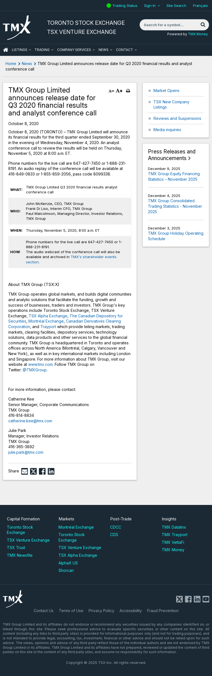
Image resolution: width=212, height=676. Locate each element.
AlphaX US (68, 563)
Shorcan (66, 570)
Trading (42, 50)
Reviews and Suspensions (177, 118)
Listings (19, 50)
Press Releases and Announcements (171, 154)
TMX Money (198, 34)
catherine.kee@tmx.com (30, 420)
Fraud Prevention (163, 610)
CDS (114, 534)
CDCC (115, 527)
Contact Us (44, 610)
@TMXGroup (35, 369)
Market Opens (166, 90)
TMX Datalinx (174, 527)
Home (11, 63)
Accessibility (131, 610)
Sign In (150, 5)
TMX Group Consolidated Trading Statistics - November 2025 (175, 206)
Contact (124, 50)
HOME (5, 50)
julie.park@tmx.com (26, 452)
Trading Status (125, 5)
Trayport (48, 326)
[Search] (203, 24)
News (103, 50)
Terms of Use (71, 610)
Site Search (176, 5)
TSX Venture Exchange (28, 540)
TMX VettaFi (173, 542)
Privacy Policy (101, 610)
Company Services (74, 50)
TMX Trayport (174, 534)
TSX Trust (16, 547)
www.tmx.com (40, 364)
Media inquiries (167, 129)
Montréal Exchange (46, 321)
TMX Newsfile (20, 555)
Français (200, 5)
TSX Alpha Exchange (48, 315)
